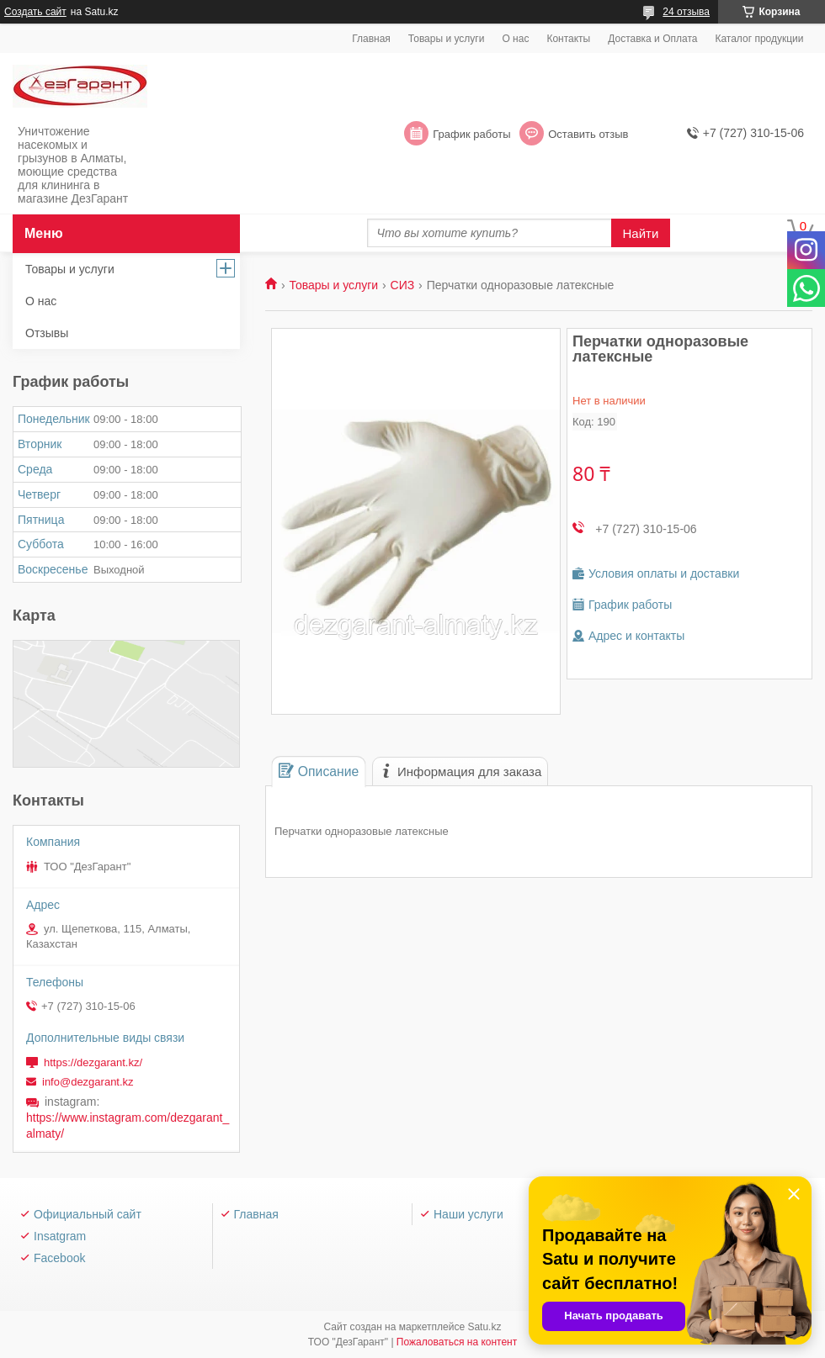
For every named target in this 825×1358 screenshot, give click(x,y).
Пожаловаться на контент (457, 1342)
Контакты (568, 39)
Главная (371, 39)
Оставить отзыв (588, 134)
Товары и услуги (446, 39)
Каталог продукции (759, 39)
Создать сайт (35, 12)
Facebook (59, 1258)
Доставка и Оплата (652, 39)
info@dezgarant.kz (88, 1081)
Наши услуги (468, 1214)
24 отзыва (686, 12)
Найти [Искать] (641, 233)
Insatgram (60, 1236)
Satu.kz (484, 1327)
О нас (515, 39)
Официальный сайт (87, 1214)
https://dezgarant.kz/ (93, 1062)
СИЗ (403, 285)
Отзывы (46, 333)
